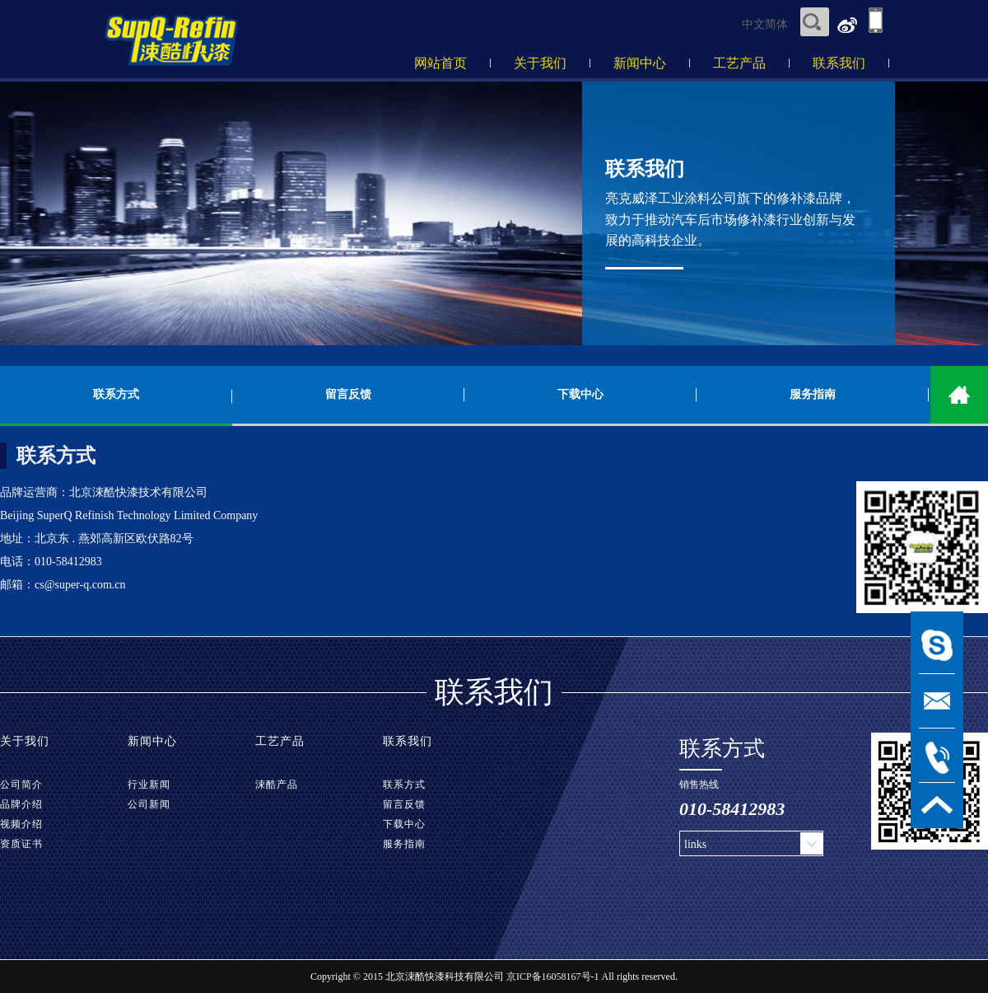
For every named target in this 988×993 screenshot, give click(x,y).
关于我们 (540, 63)
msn (937, 647)
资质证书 (21, 844)
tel (937, 755)
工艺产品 (739, 63)
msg (937, 701)
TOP (937, 805)
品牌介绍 (21, 804)
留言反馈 (348, 394)
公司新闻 (149, 804)
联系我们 (839, 63)
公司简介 (21, 784)
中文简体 (765, 24)
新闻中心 (639, 63)
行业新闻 (149, 784)
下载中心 (580, 394)
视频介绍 (21, 824)
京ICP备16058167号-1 (552, 976)
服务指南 (813, 394)
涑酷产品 (276, 784)
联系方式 (116, 394)
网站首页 (440, 63)
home (959, 395)
